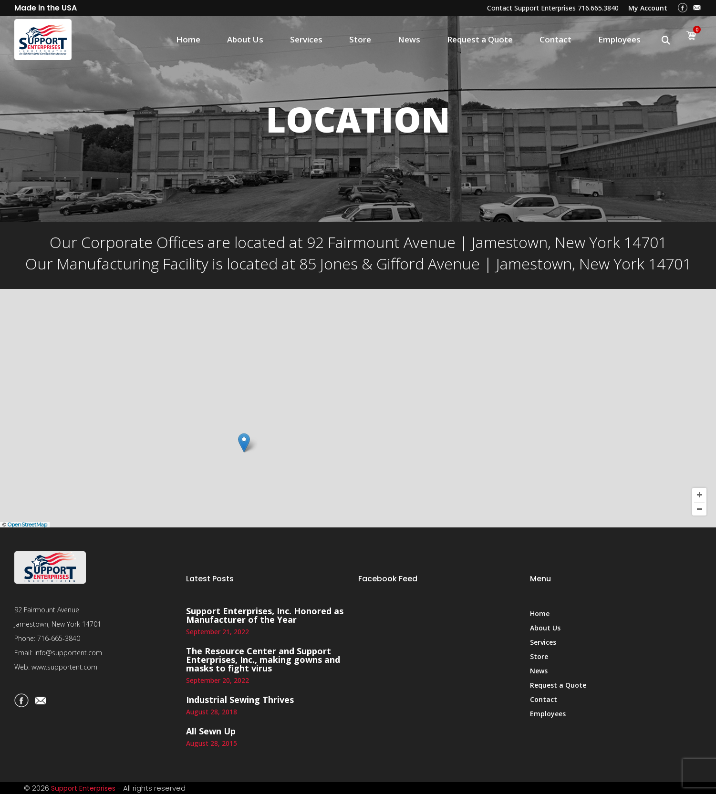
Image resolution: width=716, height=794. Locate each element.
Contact (555, 39)
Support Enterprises (83, 788)
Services (306, 39)
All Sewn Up (211, 731)
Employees (619, 39)
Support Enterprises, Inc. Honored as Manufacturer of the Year (264, 615)
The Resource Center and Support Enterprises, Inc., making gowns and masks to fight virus (263, 659)
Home (188, 39)
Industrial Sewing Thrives (240, 699)
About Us (245, 39)
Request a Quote (480, 39)
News (409, 39)
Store (360, 39)
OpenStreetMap (27, 524)
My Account (647, 7)
